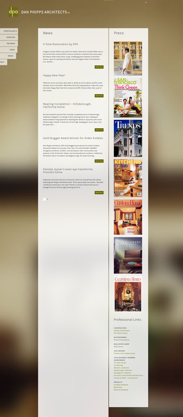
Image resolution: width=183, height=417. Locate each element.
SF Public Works (120, 363)
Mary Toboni (118, 347)
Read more (99, 67)
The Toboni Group (120, 333)
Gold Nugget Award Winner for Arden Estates (73, 138)
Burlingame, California (122, 373)
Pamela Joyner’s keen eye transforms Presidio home (68, 170)
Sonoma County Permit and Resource (128, 375)
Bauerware (118, 387)
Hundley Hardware (121, 385)
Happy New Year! (54, 75)
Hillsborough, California (123, 370)
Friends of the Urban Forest (124, 353)
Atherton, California (121, 368)
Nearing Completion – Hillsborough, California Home (67, 105)
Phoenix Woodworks (122, 340)
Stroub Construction (122, 331)
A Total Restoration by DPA (60, 44)
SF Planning (118, 365)
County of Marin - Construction (126, 378)
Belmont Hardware (121, 390)
